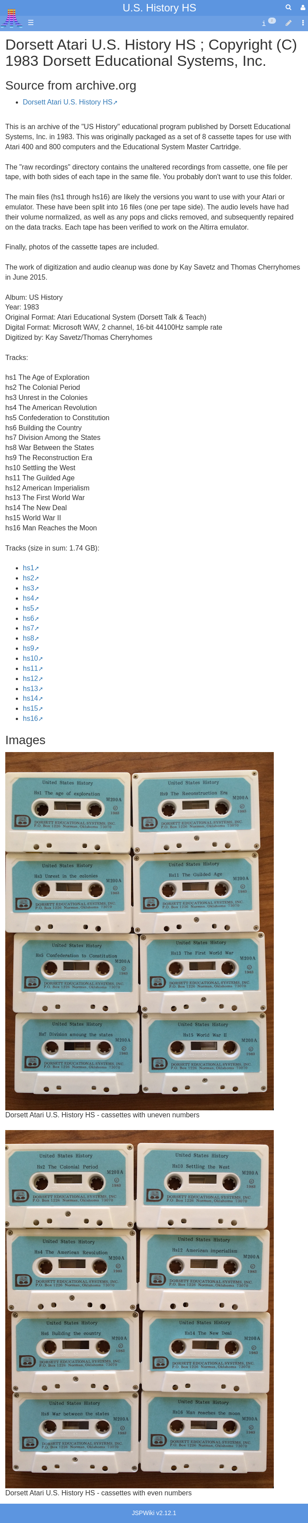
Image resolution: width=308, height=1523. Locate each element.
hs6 (28, 618)
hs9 (28, 648)
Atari (11, 18)
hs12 (30, 678)
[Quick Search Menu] (288, 7)
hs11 (30, 668)
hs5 (28, 608)
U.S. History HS (159, 8)
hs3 (28, 588)
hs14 (30, 698)
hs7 (28, 628)
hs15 (30, 708)
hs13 (30, 688)
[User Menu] (302, 7)
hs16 (30, 718)
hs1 (28, 568)
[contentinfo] (268, 23)
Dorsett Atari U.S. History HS (68, 102)
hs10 (30, 658)
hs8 (28, 638)
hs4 (28, 598)
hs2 (28, 578)
